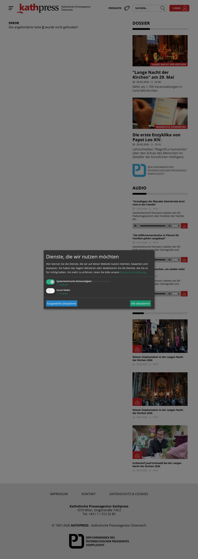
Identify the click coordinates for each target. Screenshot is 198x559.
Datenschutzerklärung (133, 272)
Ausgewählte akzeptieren (61, 303)
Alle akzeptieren (140, 303)
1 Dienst (62, 284)
